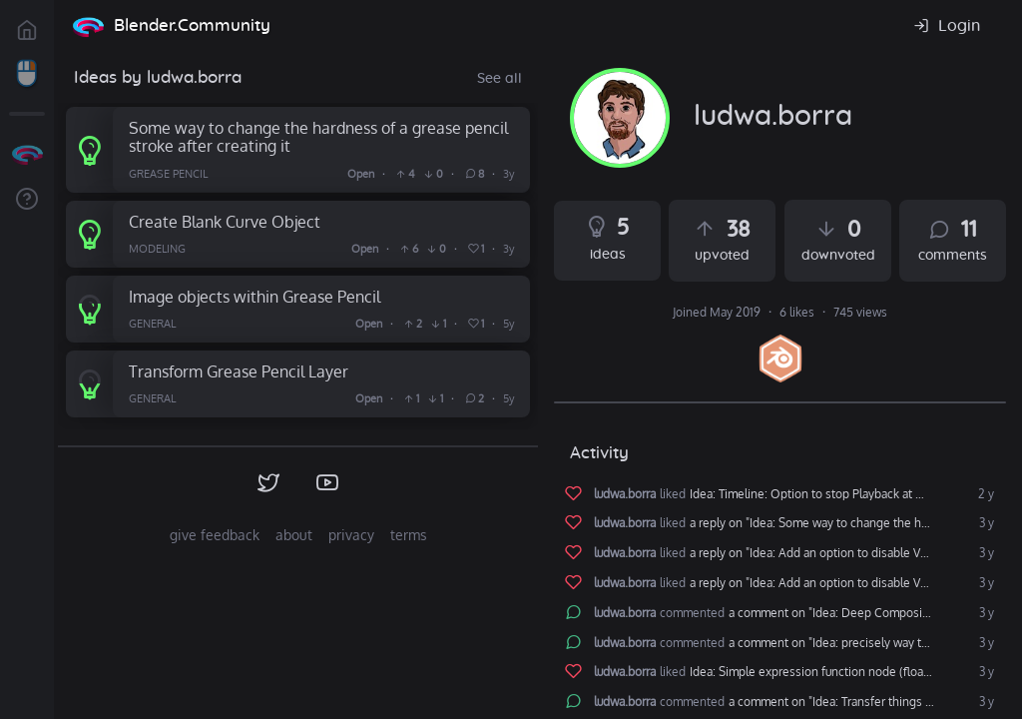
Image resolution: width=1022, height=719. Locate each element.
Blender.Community (192, 25)
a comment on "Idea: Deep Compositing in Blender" (863, 613)
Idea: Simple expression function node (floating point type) (844, 672)
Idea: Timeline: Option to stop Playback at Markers (824, 494)
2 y (984, 494)
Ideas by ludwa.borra (158, 77)
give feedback (214, 534)
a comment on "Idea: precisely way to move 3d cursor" (863, 643)
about (293, 534)
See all (499, 79)
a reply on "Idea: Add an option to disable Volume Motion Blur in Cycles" (844, 553)
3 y (985, 523)
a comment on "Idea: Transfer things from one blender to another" (863, 702)
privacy (351, 534)
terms (408, 534)
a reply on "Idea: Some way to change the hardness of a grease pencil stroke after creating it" (844, 523)
